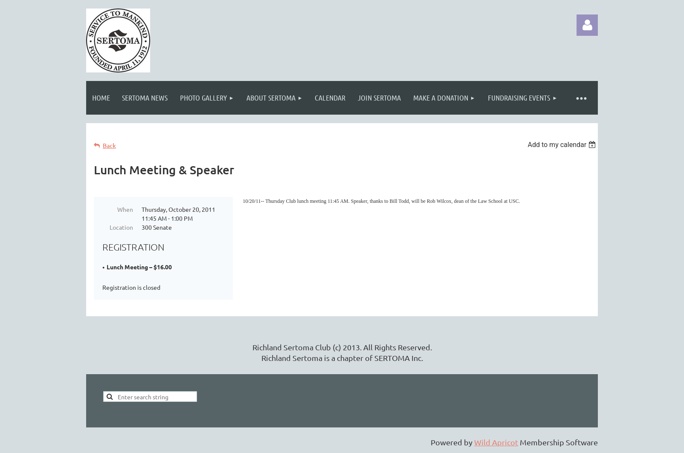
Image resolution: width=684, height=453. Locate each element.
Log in (587, 25)
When (125, 209)
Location (121, 227)
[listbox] (562, 144)
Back (109, 145)
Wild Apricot (496, 442)
